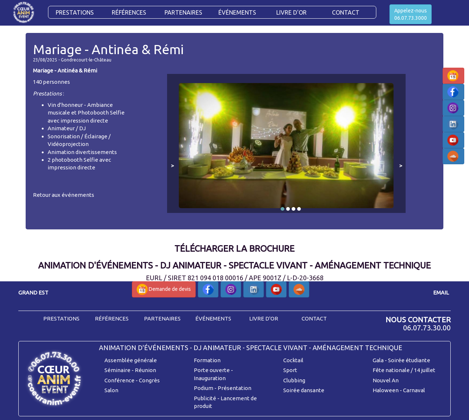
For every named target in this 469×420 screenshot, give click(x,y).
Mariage (43, 70)
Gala (378, 360)
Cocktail (293, 360)
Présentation (234, 388)
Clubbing (294, 380)
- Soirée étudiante (407, 360)
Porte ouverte (212, 370)
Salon (111, 390)
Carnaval (414, 390)
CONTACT (345, 12)
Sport (290, 370)
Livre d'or (291, 12)
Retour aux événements (63, 195)
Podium (203, 388)
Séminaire (117, 370)
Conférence (119, 380)
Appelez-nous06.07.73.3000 (410, 14)
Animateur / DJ (67, 128)
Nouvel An (386, 380)
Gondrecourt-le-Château (86, 59)
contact (314, 318)
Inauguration (210, 378)
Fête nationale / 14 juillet (404, 370)
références (112, 318)
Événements (237, 12)
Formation (207, 360)
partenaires (162, 318)
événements (213, 318)
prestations (61, 318)
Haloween (386, 390)
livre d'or (263, 318)
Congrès (149, 380)
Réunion (145, 370)
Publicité (205, 398)
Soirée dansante (303, 390)
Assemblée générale (130, 360)
